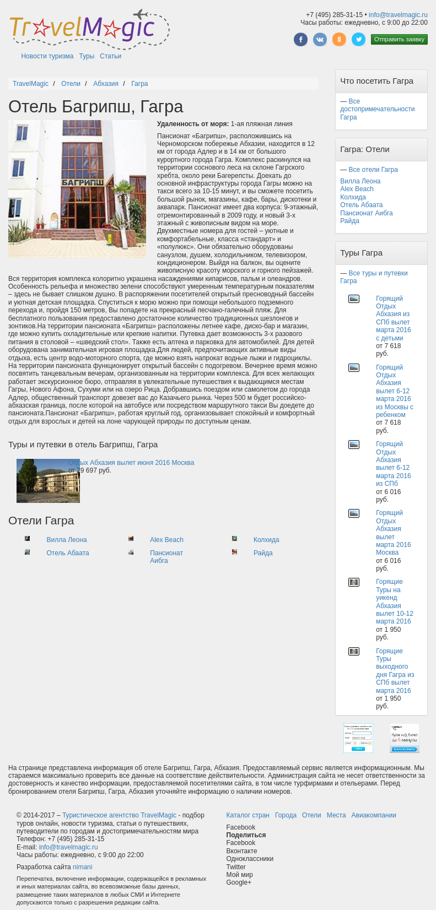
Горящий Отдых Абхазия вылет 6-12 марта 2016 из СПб (393, 464)
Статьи (110, 56)
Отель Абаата (67, 553)
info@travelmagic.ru (398, 15)
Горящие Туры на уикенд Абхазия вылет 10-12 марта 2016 (394, 601)
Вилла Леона (66, 540)
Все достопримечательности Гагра (377, 109)
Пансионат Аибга (166, 557)
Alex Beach (167, 540)
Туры (87, 56)
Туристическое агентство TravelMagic (119, 815)
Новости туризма (47, 56)
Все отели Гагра (373, 170)
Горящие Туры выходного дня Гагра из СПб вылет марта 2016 (395, 671)
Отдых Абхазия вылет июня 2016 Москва (131, 463)
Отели (311, 815)
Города (286, 815)
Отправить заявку (399, 39)
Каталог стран (248, 815)
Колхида (266, 540)
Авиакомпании (374, 815)
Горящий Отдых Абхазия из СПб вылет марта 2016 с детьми (393, 318)
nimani (82, 867)
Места (336, 815)
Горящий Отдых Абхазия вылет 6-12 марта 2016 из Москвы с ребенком (394, 391)
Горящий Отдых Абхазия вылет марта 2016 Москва (393, 532)
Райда (263, 553)
